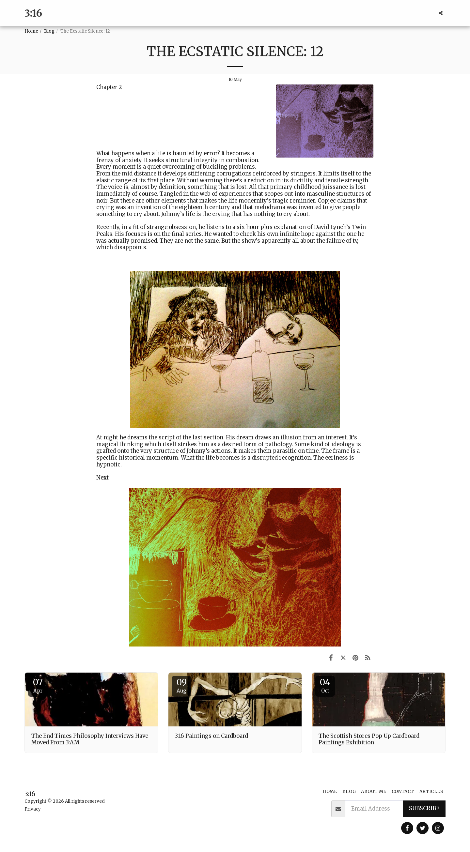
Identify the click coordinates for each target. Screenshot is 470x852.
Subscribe (424, 808)
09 (181, 685)
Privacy (32, 809)
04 (325, 685)
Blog (49, 31)
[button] (440, 13)
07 (38, 685)
